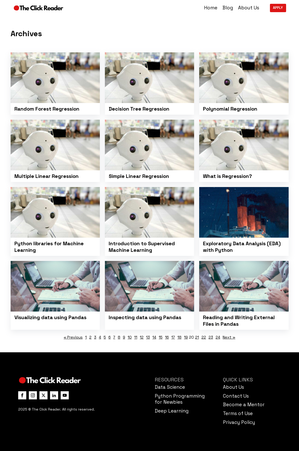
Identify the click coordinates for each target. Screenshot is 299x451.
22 (203, 337)
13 (148, 337)
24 (218, 337)
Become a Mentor (244, 404)
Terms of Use (238, 413)
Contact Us (236, 396)
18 (179, 337)
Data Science (170, 387)
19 (186, 337)
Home (210, 8)
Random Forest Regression (46, 109)
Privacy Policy (239, 422)
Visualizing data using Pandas (50, 317)
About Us (248, 8)
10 (130, 337)
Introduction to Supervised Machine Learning (142, 246)
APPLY (278, 8)
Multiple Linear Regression (46, 176)
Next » (229, 337)
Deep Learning (172, 411)
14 (154, 337)
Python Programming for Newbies (180, 399)
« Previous (73, 337)
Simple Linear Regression (139, 176)
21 (197, 337)
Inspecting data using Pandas (145, 317)
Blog (227, 8)
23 (211, 337)
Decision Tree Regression (139, 109)
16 (167, 337)
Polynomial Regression (230, 109)
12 (142, 337)
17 (173, 337)
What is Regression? (227, 176)
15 (161, 337)
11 (135, 337)
